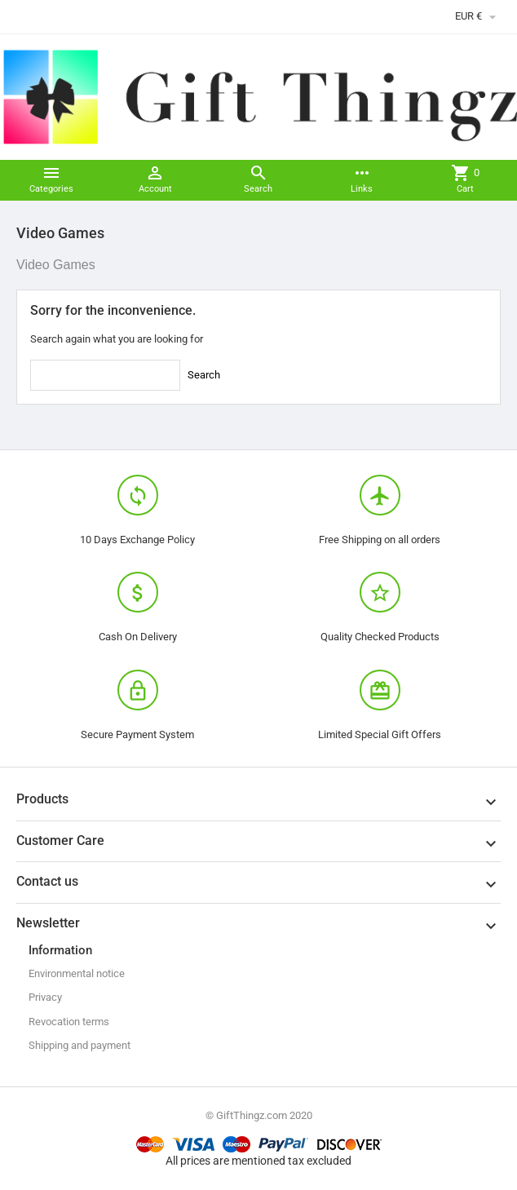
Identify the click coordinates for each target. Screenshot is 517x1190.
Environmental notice (77, 973)
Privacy (45, 997)
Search (204, 375)
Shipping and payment (79, 1045)
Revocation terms (69, 1021)
